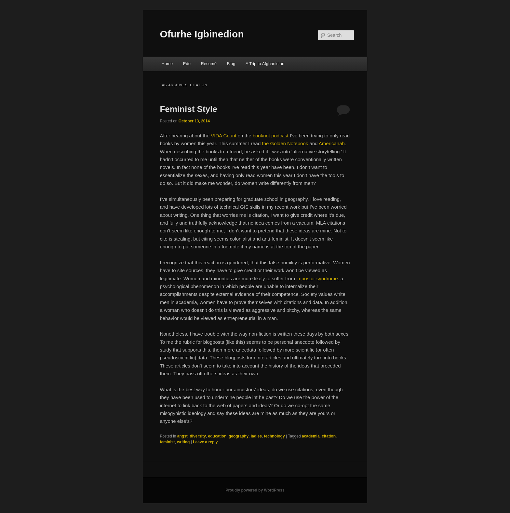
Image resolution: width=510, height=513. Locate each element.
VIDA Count (223, 135)
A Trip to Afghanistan (265, 63)
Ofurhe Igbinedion (202, 34)
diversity (198, 436)
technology (274, 436)
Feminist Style (188, 109)
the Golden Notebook (285, 143)
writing (183, 442)
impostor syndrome (317, 278)
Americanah (332, 143)
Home (167, 63)
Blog (231, 63)
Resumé (208, 63)
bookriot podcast (271, 135)
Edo (187, 63)
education (217, 436)
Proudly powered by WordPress (254, 490)
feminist (167, 442)
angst (182, 436)
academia (311, 436)
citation (329, 436)
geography (238, 436)
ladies (256, 436)
